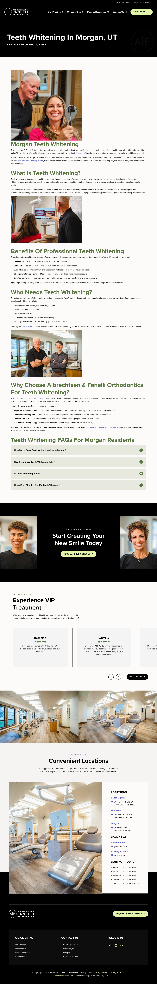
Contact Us (119, 12)
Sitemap (82, 973)
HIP (106, 976)
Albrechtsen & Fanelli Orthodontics (28, 398)
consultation (27, 326)
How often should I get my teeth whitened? (37, 485)
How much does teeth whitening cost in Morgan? (40, 450)
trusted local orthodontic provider (29, 160)
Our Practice (56, 12)
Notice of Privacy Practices (112, 973)
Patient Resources (98, 12)
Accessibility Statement (59, 976)
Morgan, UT (81, 153)
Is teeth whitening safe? (27, 473)
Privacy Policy (94, 973)
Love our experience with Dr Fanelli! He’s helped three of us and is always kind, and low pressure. (40, 649)
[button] (78, 450)
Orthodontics (75, 12)
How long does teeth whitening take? (34, 462)
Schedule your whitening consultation (102, 427)
